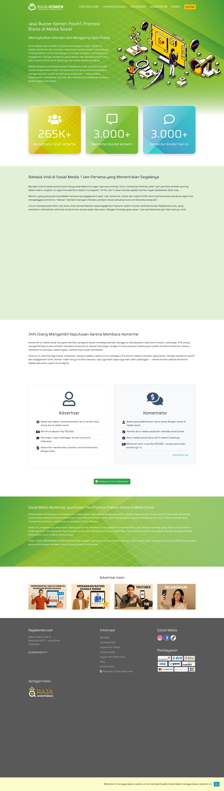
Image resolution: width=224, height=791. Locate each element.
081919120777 (37, 652)
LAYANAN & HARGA (114, 6)
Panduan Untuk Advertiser (112, 481)
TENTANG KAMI (89, 6)
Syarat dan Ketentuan (112, 657)
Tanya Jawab (107, 652)
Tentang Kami (108, 642)
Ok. (216, 784)
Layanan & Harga (110, 647)
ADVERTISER (138, 6)
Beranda (104, 637)
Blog (102, 662)
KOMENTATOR (158, 6)
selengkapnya (180, 455)
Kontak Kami (107, 666)
